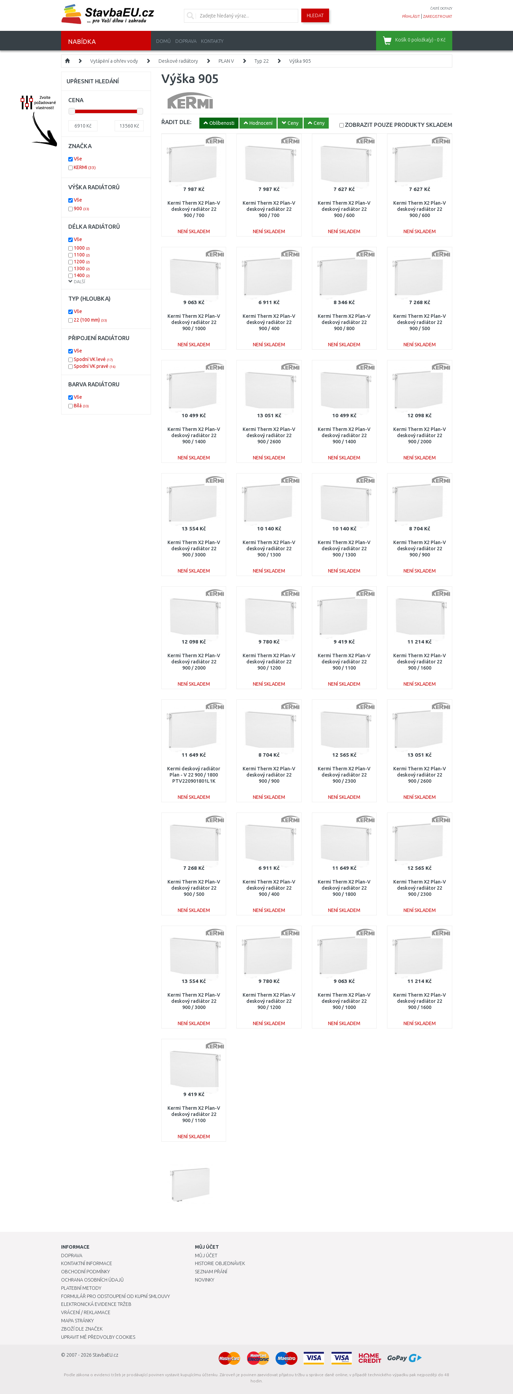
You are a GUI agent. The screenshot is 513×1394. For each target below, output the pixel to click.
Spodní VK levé (93, 359)
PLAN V (226, 61)
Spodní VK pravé (95, 366)
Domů (163, 41)
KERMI (85, 167)
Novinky (204, 1280)
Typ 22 (262, 61)
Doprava (186, 41)
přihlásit (411, 16)
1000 (82, 248)
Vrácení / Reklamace (85, 1312)
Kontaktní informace (86, 1263)
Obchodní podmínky (85, 1271)
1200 (82, 261)
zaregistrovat (437, 16)
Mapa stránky (77, 1320)
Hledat (315, 15)
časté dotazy (441, 8)
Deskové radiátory (178, 61)
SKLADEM (398, 124)
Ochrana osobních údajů (92, 1280)
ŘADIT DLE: (176, 122)
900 (81, 208)
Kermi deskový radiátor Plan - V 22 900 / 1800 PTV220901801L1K (193, 775)
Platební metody (81, 1288)
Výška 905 (300, 61)
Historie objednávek (220, 1263)
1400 (82, 275)
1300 (82, 268)
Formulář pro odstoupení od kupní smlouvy (115, 1296)
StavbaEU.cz (105, 1355)
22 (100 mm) (90, 320)
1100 (82, 254)
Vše (78, 158)
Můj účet (206, 1255)
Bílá (81, 405)
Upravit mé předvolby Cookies (98, 1337)
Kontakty (212, 41)
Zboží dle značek (82, 1329)
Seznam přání (211, 1271)
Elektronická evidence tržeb (96, 1304)
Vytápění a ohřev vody (114, 61)
